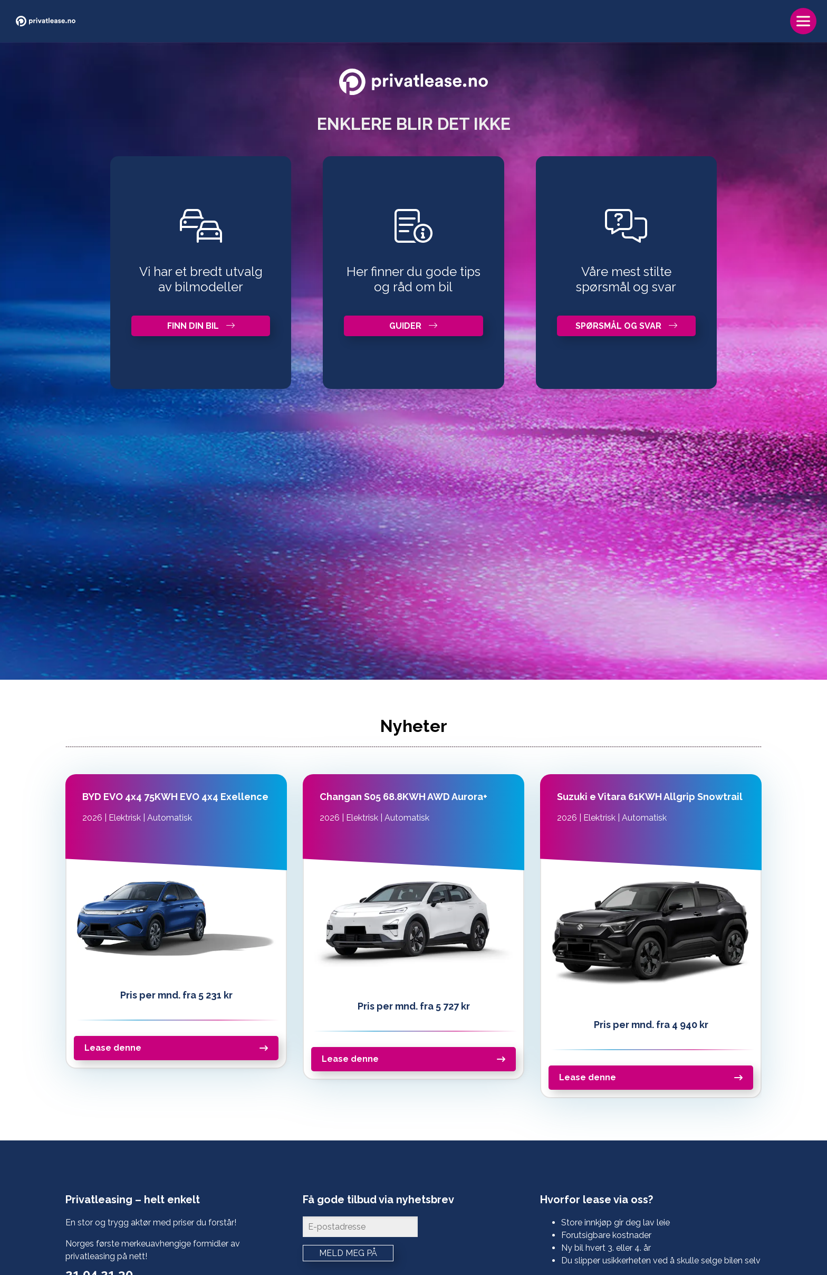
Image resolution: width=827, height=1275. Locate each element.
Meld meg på (348, 1253)
